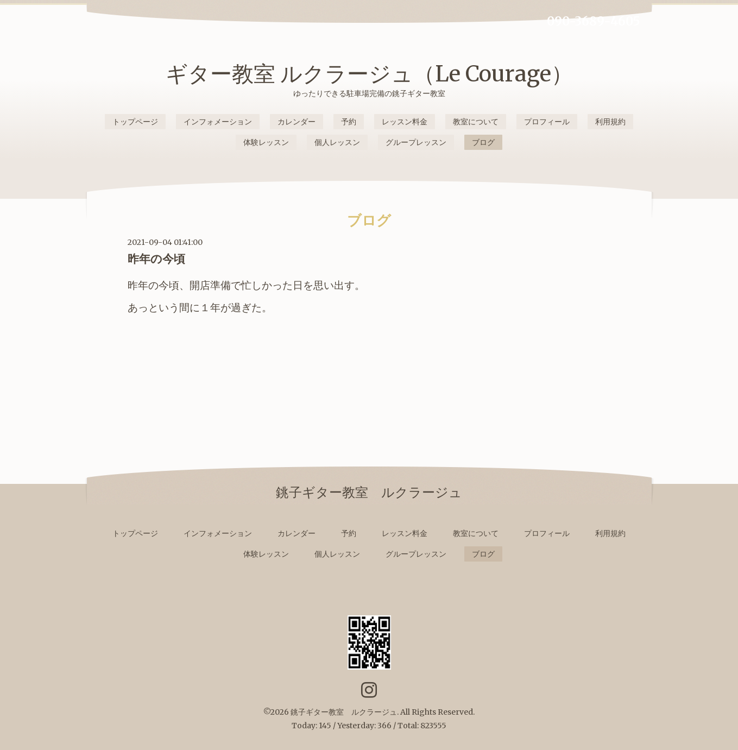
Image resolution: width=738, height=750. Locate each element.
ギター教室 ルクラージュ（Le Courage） (369, 73)
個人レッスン (337, 142)
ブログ (483, 142)
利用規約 (610, 122)
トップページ (135, 122)
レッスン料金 (404, 122)
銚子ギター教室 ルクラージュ (344, 712)
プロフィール (547, 122)
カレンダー (296, 122)
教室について (476, 122)
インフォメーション (218, 122)
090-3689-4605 (593, 21)
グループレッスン (416, 142)
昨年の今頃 (156, 258)
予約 (348, 122)
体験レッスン (266, 142)
